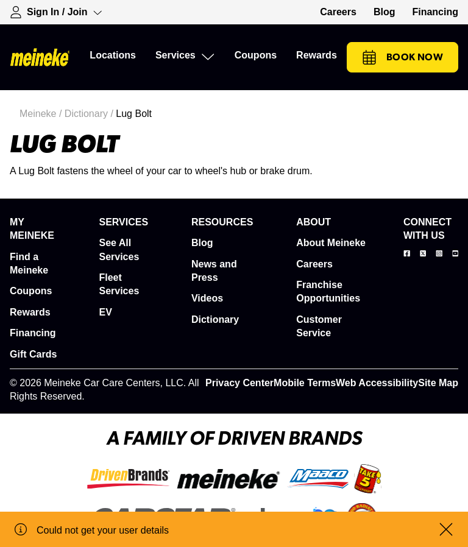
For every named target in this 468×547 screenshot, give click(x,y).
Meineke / (42, 113)
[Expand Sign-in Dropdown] (56, 12)
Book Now (402, 57)
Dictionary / (90, 113)
